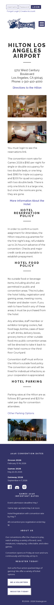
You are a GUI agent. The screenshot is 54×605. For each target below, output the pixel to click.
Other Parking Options (21, 413)
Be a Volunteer (19, 582)
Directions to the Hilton (27, 87)
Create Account (27, 11)
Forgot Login (13, 11)
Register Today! (19, 592)
